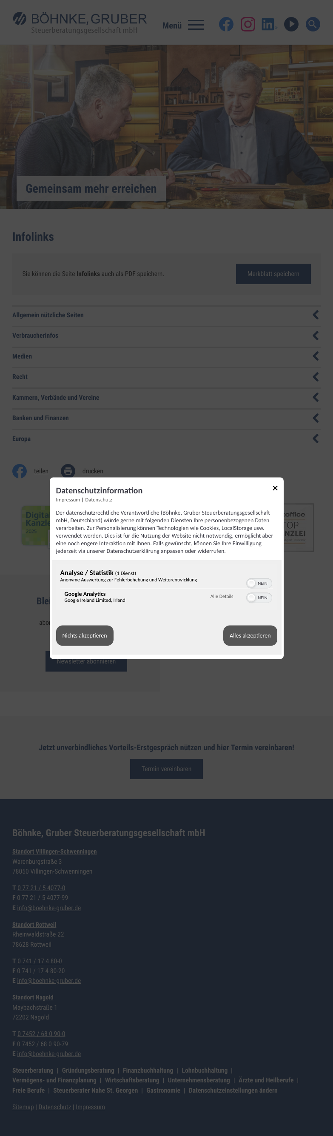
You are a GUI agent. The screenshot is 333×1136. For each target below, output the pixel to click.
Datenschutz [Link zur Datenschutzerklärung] (98, 500)
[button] (251, 583)
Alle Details (222, 597)
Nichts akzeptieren (85, 635)
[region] (166, 588)
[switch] (259, 582)
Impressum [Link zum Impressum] (68, 500)
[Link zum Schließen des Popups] (278, 489)
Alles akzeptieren (250, 635)
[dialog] (167, 568)
